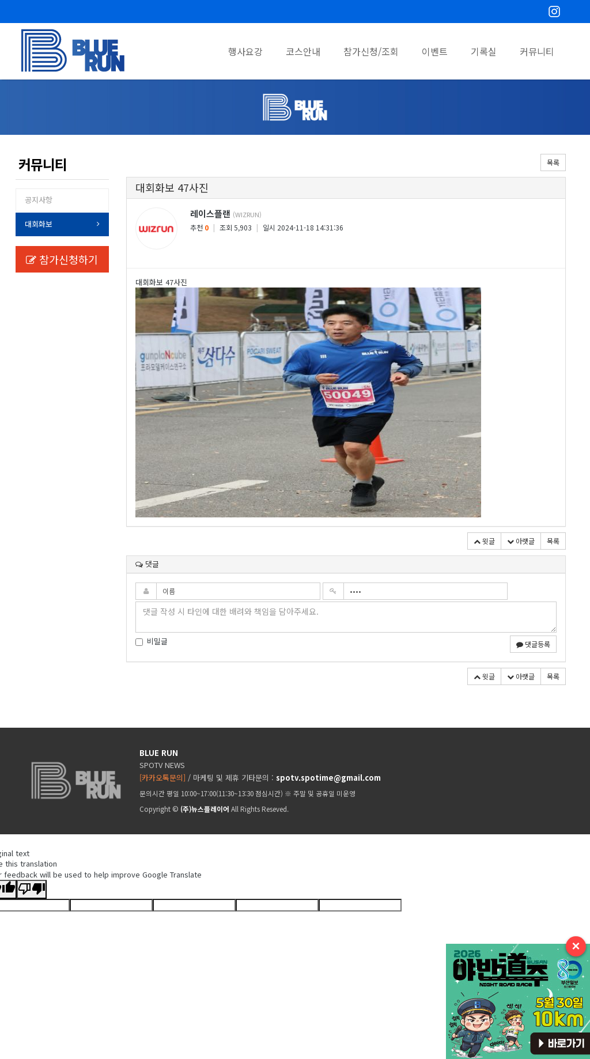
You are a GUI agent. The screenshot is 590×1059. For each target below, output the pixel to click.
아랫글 (521, 541)
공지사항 (38, 199)
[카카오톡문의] (162, 777)
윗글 (484, 541)
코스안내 (303, 51)
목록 (553, 162)
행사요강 (245, 51)
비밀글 (151, 641)
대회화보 (38, 223)
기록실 (484, 51)
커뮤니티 (537, 51)
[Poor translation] (32, 889)
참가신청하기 (62, 259)
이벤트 (435, 51)
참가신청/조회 (371, 51)
